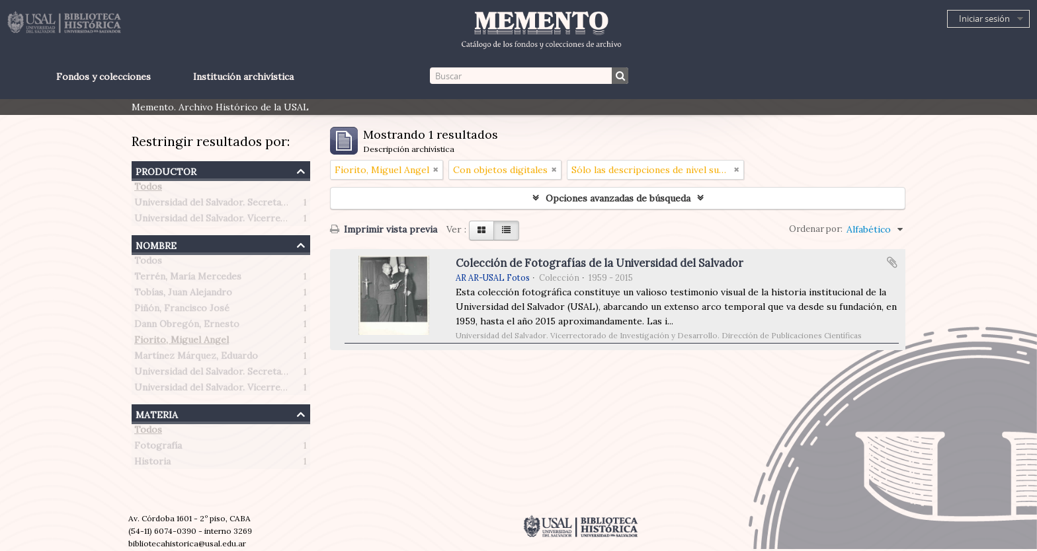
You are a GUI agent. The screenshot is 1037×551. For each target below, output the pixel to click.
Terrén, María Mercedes (187, 279)
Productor (166, 170)
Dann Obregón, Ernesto (186, 326)
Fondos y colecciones (103, 77)
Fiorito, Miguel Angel (181, 342)
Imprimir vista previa (383, 229)
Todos (148, 189)
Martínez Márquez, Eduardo (196, 358)
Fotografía (158, 448)
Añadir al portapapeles (892, 262)
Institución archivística (243, 77)
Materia (157, 413)
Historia (152, 464)
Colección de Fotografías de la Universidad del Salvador (599, 263)
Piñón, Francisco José (181, 310)
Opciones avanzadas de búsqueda (618, 198)
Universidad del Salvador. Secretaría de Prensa (236, 205)
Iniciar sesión (984, 18)
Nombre (156, 244)
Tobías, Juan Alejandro (183, 295)
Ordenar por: (816, 229)
